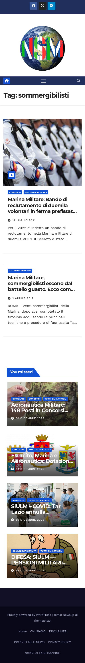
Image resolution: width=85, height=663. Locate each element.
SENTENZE (18, 500)
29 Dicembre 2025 (30, 570)
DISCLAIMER (58, 631)
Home (22, 631)
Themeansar (42, 620)
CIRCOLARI (18, 399)
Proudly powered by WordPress (29, 615)
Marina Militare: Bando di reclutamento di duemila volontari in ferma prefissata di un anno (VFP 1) (42, 208)
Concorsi (15, 192)
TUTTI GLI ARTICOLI (36, 192)
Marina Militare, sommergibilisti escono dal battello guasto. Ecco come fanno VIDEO (40, 286)
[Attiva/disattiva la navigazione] (43, 81)
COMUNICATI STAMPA (24, 551)
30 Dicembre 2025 (30, 418)
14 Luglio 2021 (24, 220)
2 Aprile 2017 (23, 298)
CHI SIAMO (37, 631)
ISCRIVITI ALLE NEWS (29, 642)
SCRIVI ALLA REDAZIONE (42, 653)
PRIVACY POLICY (59, 642)
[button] (78, 81)
